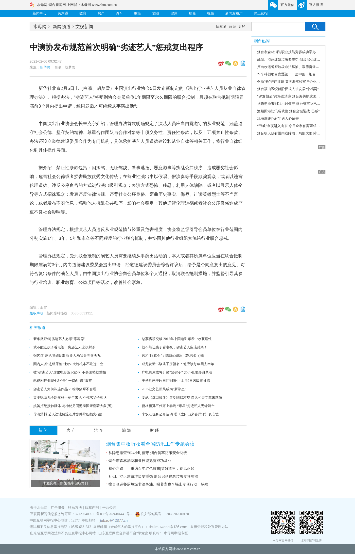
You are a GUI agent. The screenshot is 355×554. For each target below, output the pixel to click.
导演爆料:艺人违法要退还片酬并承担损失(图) (67, 414)
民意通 (63, 13)
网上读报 (261, 13)
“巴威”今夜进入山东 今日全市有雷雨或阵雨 (290, 126)
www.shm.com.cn (188, 549)
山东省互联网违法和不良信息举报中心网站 (63, 533)
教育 (82, 13)
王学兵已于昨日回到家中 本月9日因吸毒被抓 (176, 381)
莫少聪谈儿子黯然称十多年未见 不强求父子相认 (70, 397)
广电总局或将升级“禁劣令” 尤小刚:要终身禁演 (177, 372)
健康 (174, 13)
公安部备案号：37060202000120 (165, 514)
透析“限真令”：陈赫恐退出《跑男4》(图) (173, 356)
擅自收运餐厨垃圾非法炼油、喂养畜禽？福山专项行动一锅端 (158, 484)
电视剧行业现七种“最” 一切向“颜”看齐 (62, 381)
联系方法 (75, 507)
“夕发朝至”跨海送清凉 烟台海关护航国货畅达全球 (295, 96)
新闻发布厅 (234, 13)
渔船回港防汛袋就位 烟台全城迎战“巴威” (288, 111)
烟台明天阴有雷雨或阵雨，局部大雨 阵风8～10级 (294, 133)
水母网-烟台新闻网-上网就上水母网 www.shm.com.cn (77, 5)
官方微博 (316, 5)
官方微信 (287, 5)
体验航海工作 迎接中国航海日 (65, 483)
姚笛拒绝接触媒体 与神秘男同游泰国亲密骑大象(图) (72, 406)
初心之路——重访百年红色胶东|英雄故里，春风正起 (151, 469)
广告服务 (58, 507)
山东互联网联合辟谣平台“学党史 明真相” (129, 533)
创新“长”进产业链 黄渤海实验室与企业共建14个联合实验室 (302, 81)
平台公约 (109, 507)
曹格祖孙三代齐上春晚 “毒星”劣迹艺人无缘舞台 (178, 406)
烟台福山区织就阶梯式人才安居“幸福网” (288, 89)
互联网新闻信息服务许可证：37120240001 (62, 514)
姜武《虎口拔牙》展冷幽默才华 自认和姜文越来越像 (182, 397)
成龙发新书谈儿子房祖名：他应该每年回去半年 (178, 364)
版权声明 (36, 313)
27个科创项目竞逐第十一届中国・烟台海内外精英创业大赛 (302, 74)
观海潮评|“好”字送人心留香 (278, 118)
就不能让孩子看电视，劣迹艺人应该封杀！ (66, 347)
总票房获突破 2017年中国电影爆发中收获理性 (177, 339)
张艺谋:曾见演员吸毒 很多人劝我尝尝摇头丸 (67, 356)
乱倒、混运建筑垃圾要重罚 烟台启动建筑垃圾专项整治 (153, 476)
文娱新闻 (84, 26)
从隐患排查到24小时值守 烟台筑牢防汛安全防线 (147, 453)
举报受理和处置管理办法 (209, 527)
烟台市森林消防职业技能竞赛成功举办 (139, 461)
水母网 (40, 26)
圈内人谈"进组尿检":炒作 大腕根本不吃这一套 (68, 364)
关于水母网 (39, 507)
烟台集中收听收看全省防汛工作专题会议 (150, 444)
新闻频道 (62, 26)
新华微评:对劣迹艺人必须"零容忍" (59, 339)
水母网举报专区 (176, 533)
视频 (210, 13)
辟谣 (192, 13)
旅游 (155, 13)
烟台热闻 (262, 41)
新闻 (43, 430)
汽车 (119, 13)
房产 (101, 13)
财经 (137, 13)
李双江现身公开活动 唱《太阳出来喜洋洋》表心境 (180, 414)
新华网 (45, 67)
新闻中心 (39, 13)
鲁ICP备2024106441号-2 (114, 514)
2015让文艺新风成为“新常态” (164, 389)
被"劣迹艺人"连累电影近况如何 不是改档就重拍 (69, 372)
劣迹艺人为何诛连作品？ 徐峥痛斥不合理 (64, 389)
